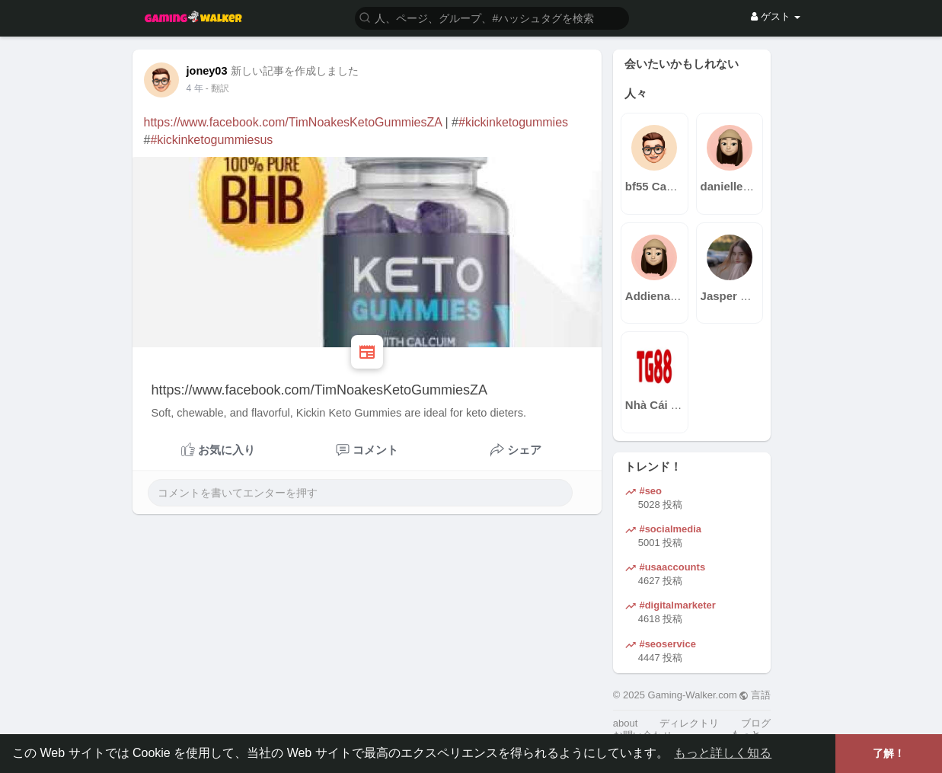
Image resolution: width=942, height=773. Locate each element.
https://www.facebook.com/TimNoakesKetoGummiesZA (293, 122)
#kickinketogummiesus (211, 139)
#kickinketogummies (513, 122)
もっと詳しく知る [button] (722, 752)
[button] (492, 17)
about (625, 723)
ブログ (756, 723)
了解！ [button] (889, 753)
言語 (755, 695)
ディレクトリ (689, 723)
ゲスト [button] (775, 16)
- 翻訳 (217, 88)
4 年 (195, 88)
